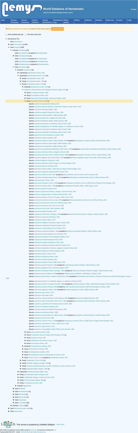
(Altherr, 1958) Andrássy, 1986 (50, 115)
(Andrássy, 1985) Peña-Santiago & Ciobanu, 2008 (87, 287)
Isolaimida (22, 388)
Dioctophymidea (24, 61)
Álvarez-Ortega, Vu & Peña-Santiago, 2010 (54, 163)
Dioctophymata (23, 53)
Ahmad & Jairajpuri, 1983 (47, 214)
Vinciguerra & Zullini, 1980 (49, 284)
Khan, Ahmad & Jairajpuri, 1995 (51, 268)
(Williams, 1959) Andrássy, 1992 (84, 231)
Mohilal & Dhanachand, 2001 (50, 309)
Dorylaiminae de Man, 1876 (39, 87)
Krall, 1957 (44, 174)
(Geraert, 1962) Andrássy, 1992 (89, 177)
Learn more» (60, 424)
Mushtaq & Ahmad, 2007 (48, 239)
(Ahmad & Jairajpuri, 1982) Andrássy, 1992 (93, 270)
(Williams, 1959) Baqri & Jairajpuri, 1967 (82, 273)
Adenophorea (18, 42)
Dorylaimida (22, 67)
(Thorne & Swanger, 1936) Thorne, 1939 (53, 197)
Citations (99, 20)
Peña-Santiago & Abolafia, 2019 (51, 237)
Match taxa (110, 20)
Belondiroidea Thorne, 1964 (36, 73)
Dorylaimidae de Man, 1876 (35, 84)
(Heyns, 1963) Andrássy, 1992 (81, 289)
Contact (119, 20)
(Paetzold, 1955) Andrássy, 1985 (82, 265)
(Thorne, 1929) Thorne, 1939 (51, 323)
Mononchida (22, 397)
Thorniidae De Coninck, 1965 (33, 383)
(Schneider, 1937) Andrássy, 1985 (92, 301)
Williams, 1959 (46, 231)
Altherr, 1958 (44, 186)
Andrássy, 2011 (46, 104)
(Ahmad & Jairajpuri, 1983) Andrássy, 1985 (88, 214)
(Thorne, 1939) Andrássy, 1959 (93, 155)
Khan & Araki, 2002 (47, 200)
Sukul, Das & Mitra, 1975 (48, 157)
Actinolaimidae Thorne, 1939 (35, 78)
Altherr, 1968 (46, 312)
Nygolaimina (27, 386)
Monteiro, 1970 (44, 326)
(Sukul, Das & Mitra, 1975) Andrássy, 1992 (91, 157)
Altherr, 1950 (46, 256)
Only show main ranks (33, 34)
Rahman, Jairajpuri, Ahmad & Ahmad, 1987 (55, 191)
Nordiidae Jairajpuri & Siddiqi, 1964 (37, 363)
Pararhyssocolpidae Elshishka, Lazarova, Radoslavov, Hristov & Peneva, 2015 (50, 366)
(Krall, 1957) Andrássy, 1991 (81, 174)
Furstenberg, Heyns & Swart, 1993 (52, 124)
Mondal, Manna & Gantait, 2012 (52, 245)
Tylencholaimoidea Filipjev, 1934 (37, 372)
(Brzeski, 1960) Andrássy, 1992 (92, 315)
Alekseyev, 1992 (47, 217)
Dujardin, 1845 (87, 298)
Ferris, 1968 (44, 318)
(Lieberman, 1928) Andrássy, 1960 (50, 146)
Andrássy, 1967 (45, 138)
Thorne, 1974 (44, 254)
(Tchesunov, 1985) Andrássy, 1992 (52, 203)
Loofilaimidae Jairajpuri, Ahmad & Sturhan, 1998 (39, 377)
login (133, 9)
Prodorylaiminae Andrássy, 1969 (41, 346)
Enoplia (21, 405)
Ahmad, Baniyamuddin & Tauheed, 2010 (47, 355)
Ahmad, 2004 (38, 338)
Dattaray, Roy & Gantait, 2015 (49, 228)
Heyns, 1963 (45, 289)
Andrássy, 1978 (45, 211)
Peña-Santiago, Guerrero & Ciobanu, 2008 (48, 98)
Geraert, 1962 (47, 177)
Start (3, 20)
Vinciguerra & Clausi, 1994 (48, 112)
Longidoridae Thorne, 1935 (34, 360)
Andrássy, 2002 (45, 166)
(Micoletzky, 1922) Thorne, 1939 (53, 149)
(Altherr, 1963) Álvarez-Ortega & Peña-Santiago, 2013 (57, 169)
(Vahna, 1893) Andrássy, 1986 (50, 140)
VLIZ (54, 430)
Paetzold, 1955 (45, 265)
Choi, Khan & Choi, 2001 (49, 205)
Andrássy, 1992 (39, 92)
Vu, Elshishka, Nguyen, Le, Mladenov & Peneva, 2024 (58, 126)
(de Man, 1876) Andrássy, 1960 (51, 298)
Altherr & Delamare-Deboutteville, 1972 (53, 194)
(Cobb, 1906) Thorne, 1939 (49, 262)
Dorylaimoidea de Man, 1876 (36, 75)
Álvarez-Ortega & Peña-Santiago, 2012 (47, 335)
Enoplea (16, 47)
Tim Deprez (33, 430)
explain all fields (57, 29)
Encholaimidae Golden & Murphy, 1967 (36, 374)
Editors (77, 20)
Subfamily (27, 90)
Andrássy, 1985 (45, 287)
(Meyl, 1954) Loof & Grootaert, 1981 (54, 329)
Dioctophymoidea (24, 64)
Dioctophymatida (42, 53)
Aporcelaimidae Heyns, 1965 (35, 81)
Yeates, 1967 (39, 95)
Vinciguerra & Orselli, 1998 (48, 135)
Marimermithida (23, 391)
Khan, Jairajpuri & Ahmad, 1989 (49, 118)
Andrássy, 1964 (38, 349)
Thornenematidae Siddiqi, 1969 (34, 380)
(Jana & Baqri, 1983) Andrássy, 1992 (52, 143)
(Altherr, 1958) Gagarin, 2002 (81, 186)
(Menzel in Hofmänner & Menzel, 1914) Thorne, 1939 (57, 107)
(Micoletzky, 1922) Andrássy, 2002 (100, 149)
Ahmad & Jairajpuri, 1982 (49, 251)
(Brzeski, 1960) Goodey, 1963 (50, 315)
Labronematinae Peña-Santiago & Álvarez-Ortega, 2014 (48, 90)
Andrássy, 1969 (39, 352)
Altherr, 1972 (44, 220)
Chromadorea (18, 44)
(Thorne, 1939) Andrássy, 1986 (51, 155)
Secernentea (18, 411)
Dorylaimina (27, 70)
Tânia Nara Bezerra (26, 432)
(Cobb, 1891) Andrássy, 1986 (49, 208)
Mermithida (22, 394)
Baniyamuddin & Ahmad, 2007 (51, 172)
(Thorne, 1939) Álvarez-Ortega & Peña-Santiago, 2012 (90, 183)
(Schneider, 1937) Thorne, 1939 (50, 301)
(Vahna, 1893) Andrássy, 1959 (93, 140)
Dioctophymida (23, 58)
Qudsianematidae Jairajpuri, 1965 (36, 369)
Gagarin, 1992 (45, 109)
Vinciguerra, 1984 (46, 160)
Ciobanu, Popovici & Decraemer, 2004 (51, 276)
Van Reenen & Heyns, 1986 (44, 340)
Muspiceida (22, 400)
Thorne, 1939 (39, 101)
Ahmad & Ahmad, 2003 (49, 225)
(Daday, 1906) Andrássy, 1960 (50, 121)
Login (129, 20)
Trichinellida (22, 403)
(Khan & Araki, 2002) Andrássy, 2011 (88, 200)
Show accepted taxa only (14, 34)
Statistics (88, 20)
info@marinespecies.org (39, 432)
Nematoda (22, 408)
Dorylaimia (22, 50)
